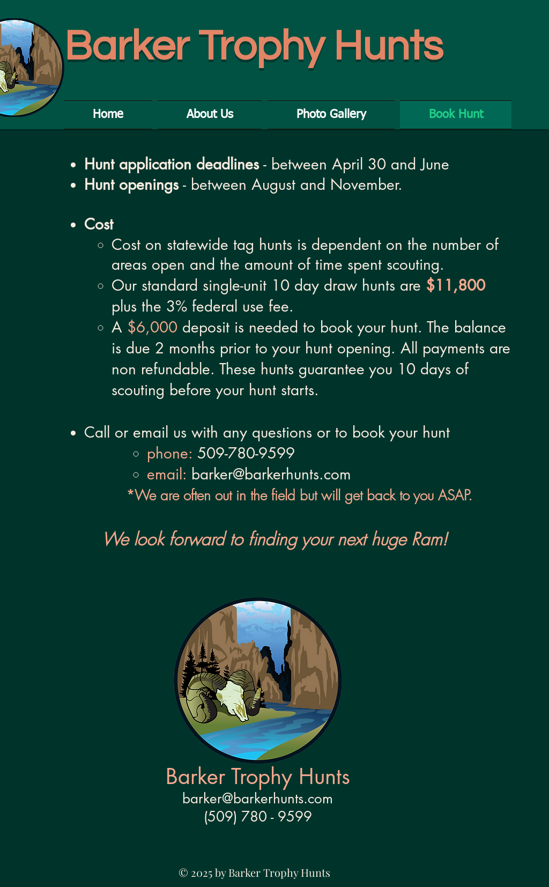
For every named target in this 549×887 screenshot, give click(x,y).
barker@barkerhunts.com (271, 474)
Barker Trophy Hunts (253, 46)
